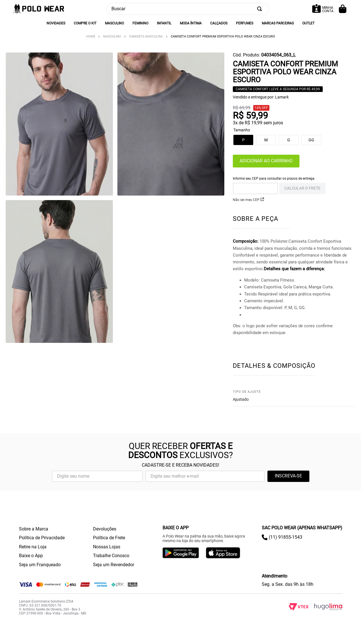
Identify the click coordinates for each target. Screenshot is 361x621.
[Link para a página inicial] (90, 36)
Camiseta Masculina (146, 36)
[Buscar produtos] (260, 8)
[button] (289, 140)
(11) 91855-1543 (285, 537)
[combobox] (188, 8)
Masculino (112, 36)
